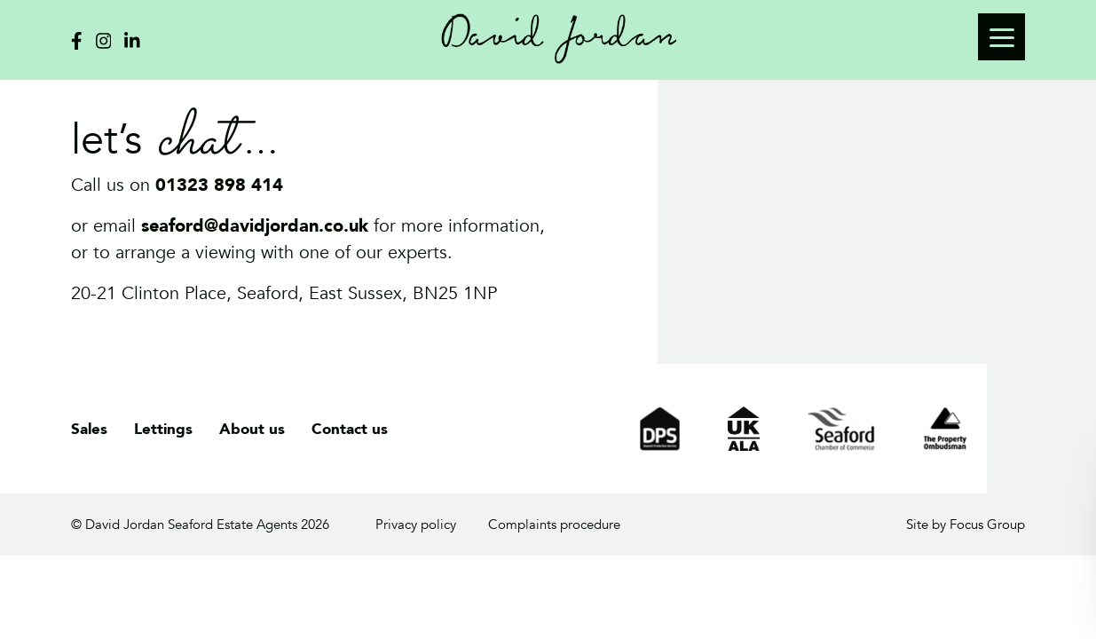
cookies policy (1012, 553)
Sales (89, 429)
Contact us (349, 429)
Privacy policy (415, 524)
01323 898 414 (219, 185)
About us (252, 429)
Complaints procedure (554, 524)
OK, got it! (981, 587)
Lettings (163, 429)
